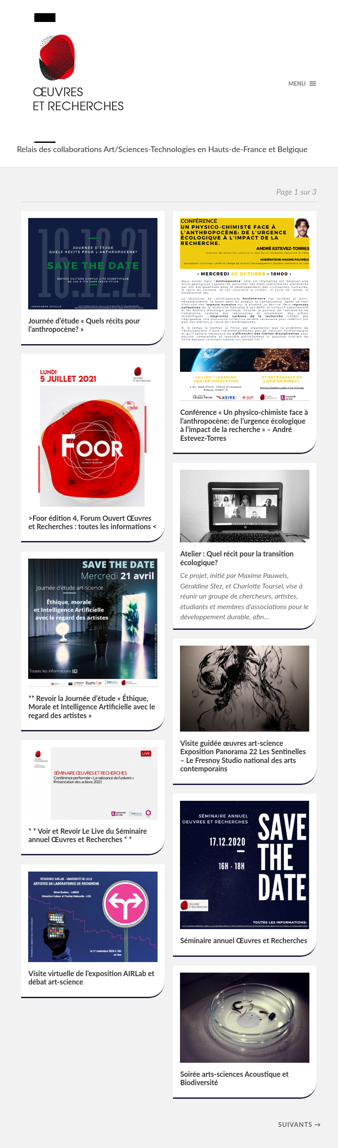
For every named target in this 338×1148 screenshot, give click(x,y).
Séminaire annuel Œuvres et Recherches (243, 940)
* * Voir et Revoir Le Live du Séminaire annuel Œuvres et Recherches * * (87, 835)
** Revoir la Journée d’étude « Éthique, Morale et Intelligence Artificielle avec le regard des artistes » (91, 706)
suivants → (299, 1124)
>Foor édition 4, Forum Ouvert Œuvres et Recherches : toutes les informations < (92, 522)
